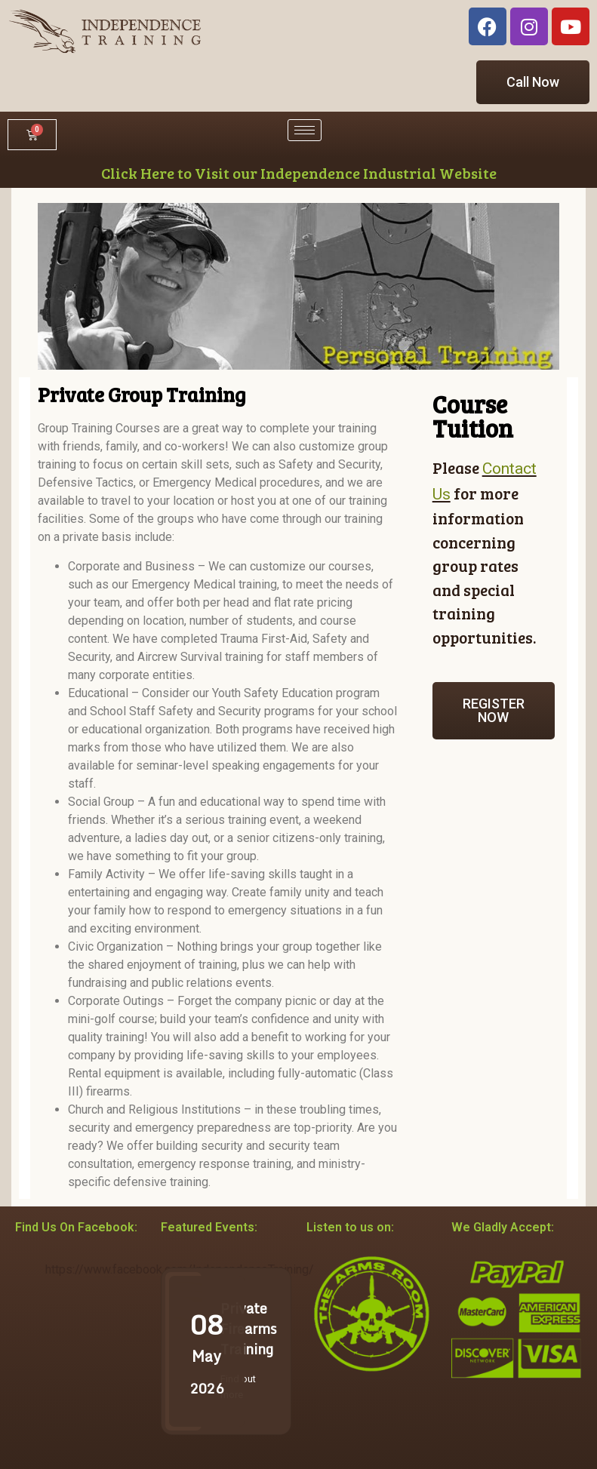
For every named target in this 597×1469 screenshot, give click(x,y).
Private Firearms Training (248, 1328)
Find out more (238, 1386)
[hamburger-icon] (305, 130)
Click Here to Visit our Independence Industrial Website (299, 172)
